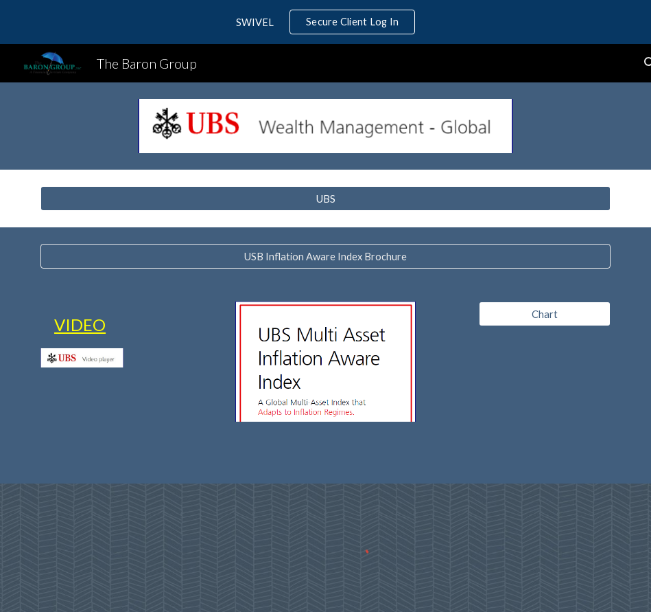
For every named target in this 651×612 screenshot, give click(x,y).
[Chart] (545, 314)
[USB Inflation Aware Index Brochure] (326, 256)
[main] (81, 325)
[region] (325, 22)
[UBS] (326, 198)
